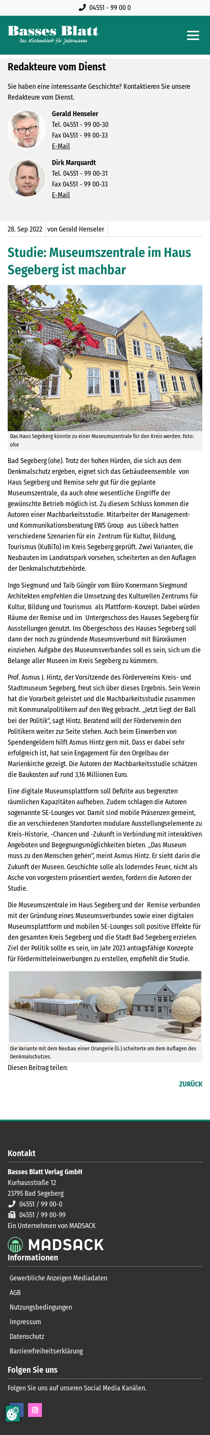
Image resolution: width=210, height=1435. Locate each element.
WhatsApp (60, 1085)
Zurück (190, 1084)
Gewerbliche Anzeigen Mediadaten (58, 1278)
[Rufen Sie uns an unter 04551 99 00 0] (106, 7)
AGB (15, 1292)
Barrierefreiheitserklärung (46, 1351)
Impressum (25, 1322)
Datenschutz (27, 1336)
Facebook (14, 1085)
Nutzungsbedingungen (41, 1307)
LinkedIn (29, 1085)
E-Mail (61, 146)
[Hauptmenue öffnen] (193, 35)
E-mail (44, 1085)
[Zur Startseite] (53, 35)
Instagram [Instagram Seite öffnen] (35, 1410)
